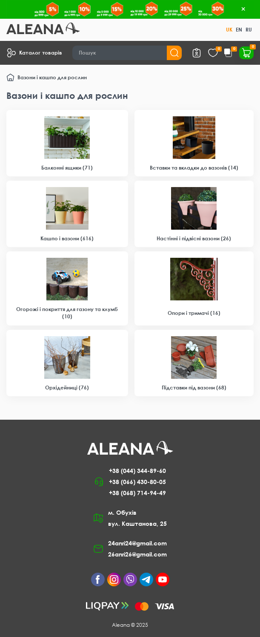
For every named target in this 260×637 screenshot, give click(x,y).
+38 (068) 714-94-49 (137, 492)
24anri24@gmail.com (137, 543)
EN (239, 29)
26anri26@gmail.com (137, 554)
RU (249, 29)
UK (229, 29)
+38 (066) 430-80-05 (137, 481)
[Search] (127, 53)
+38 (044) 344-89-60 (137, 470)
